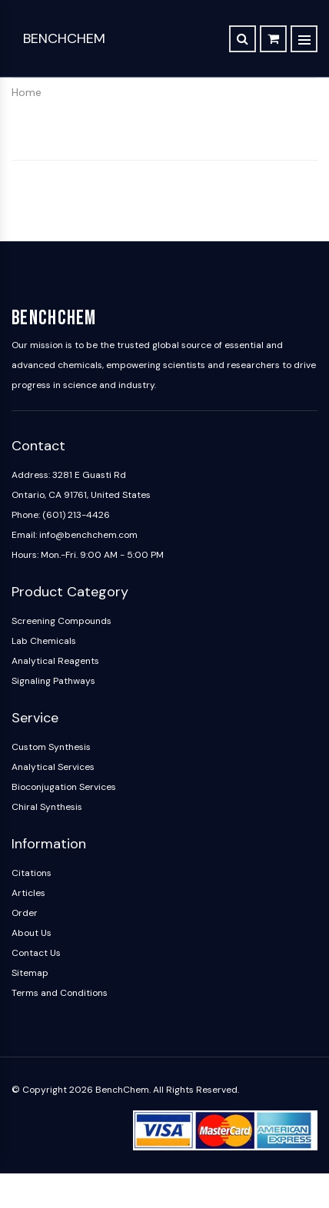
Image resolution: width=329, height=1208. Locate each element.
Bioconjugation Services (64, 787)
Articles (28, 893)
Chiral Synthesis (47, 807)
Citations (32, 873)
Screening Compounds (61, 621)
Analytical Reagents (55, 661)
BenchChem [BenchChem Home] (64, 38)
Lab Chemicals (44, 641)
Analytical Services (53, 767)
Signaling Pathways (53, 681)
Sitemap (30, 973)
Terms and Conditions (60, 993)
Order (25, 913)
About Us (32, 933)
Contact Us (36, 953)
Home (27, 92)
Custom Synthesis (51, 747)
